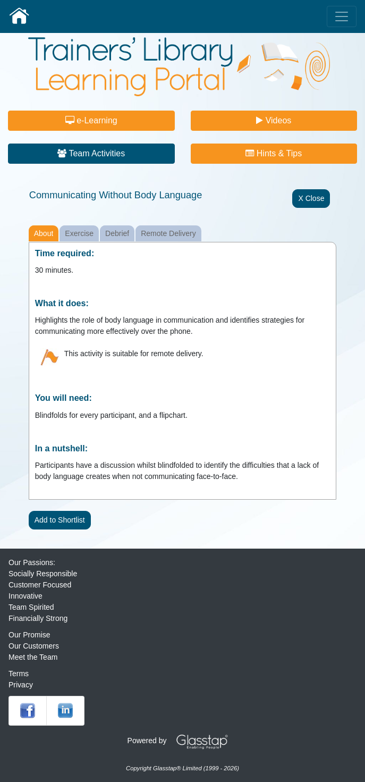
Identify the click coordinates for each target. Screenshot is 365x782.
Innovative (26, 596)
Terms (19, 673)
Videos (273, 120)
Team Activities (91, 153)
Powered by (182, 740)
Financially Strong (38, 618)
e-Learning (91, 120)
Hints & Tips (273, 153)
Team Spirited (31, 607)
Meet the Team (33, 657)
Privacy (21, 684)
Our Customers (34, 646)
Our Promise (29, 634)
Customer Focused (40, 585)
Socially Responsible (43, 573)
